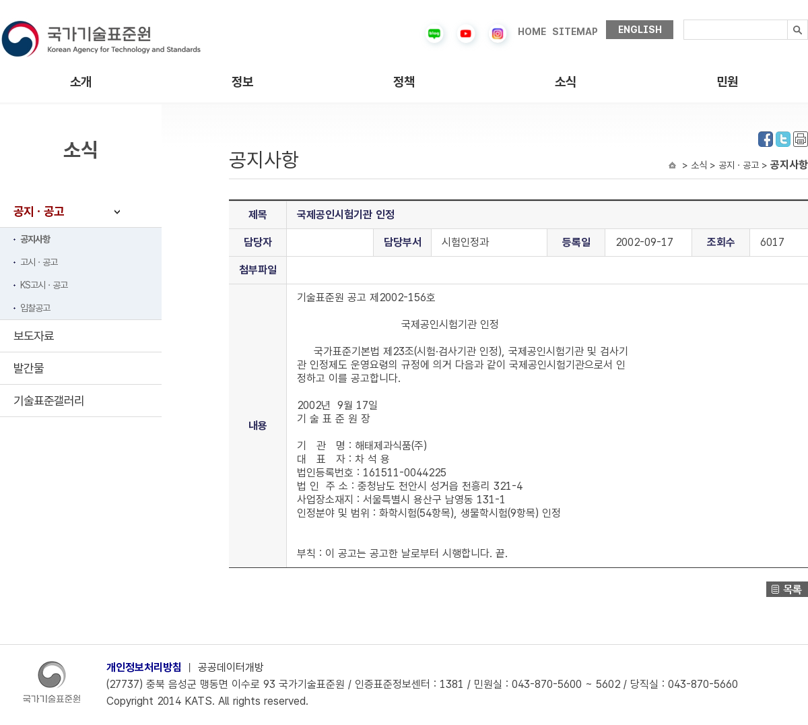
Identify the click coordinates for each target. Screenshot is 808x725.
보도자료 (33, 336)
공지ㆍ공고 (38, 211)
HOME (532, 31)
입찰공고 (35, 308)
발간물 (28, 368)
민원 (727, 82)
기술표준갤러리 (48, 400)
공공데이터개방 (231, 667)
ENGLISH (640, 29)
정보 (242, 82)
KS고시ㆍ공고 (43, 285)
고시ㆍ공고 (38, 262)
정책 (404, 82)
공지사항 (35, 239)
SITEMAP (575, 31)
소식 (565, 82)
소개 (81, 82)
